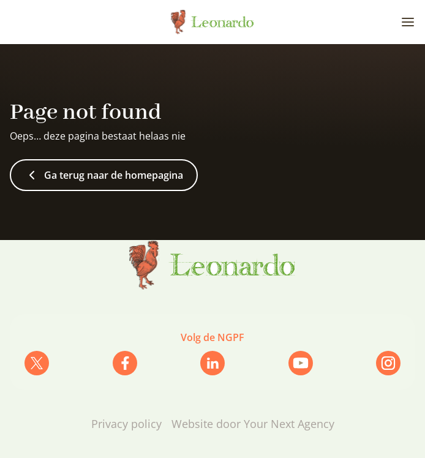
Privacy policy (126, 423)
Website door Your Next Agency (252, 423)
